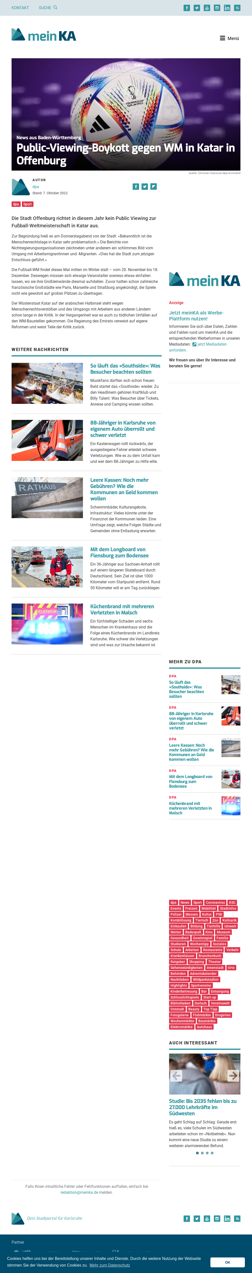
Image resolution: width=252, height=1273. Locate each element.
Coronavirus (215, 902)
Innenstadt (215, 968)
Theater (214, 962)
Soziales (219, 944)
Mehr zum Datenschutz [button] (110, 1265)
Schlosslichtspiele (185, 997)
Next (233, 1076)
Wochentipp (199, 944)
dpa (35, 186)
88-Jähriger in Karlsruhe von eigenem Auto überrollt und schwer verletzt (123, 429)
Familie (222, 938)
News (185, 902)
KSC (232, 902)
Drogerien (223, 1015)
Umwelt (230, 926)
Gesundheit (180, 938)
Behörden (178, 974)
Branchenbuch (210, 956)
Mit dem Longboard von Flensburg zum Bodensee (119, 552)
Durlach (201, 1003)
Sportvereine (201, 985)
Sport (27, 204)
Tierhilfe (213, 926)
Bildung (196, 926)
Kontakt (20, 7)
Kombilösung (181, 920)
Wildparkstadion (206, 979)
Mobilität (209, 908)
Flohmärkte (202, 1015)
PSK (219, 914)
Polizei (176, 914)
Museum (223, 932)
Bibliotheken (180, 1003)
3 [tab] (207, 1153)
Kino (209, 932)
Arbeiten (192, 950)
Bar (204, 991)
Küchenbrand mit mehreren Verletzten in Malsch (122, 609)
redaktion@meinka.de (79, 1192)
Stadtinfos (228, 908)
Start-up (209, 997)
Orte (231, 968)
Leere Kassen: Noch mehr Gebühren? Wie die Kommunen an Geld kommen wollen (124, 489)
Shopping (196, 962)
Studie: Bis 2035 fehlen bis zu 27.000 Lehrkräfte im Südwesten (202, 1107)
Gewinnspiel (202, 938)
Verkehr (232, 950)
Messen (192, 914)
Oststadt (177, 1009)
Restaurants (212, 950)
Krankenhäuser (182, 956)
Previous (176, 1076)
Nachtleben (180, 979)
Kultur (207, 914)
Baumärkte (207, 1021)
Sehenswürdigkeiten (187, 968)
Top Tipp (210, 1009)
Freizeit (191, 908)
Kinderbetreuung (184, 991)
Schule (176, 950)
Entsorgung (220, 991)
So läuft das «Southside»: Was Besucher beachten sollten (125, 369)
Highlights (179, 985)
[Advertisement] (204, 218)
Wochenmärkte (182, 1021)
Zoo (215, 920)
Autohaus (204, 1027)
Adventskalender (203, 974)
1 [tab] (197, 1153)
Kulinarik (229, 920)
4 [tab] (212, 1153)
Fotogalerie (180, 1015)
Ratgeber (178, 962)
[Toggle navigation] (229, 38)
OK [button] (227, 1262)
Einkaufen (178, 926)
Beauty (193, 1009)
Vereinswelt (220, 1003)
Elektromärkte (182, 1027)
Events (176, 908)
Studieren (178, 944)
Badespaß (193, 932)
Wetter (176, 932)
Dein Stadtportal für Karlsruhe (47, 1218)
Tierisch (201, 920)
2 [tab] (202, 1153)
